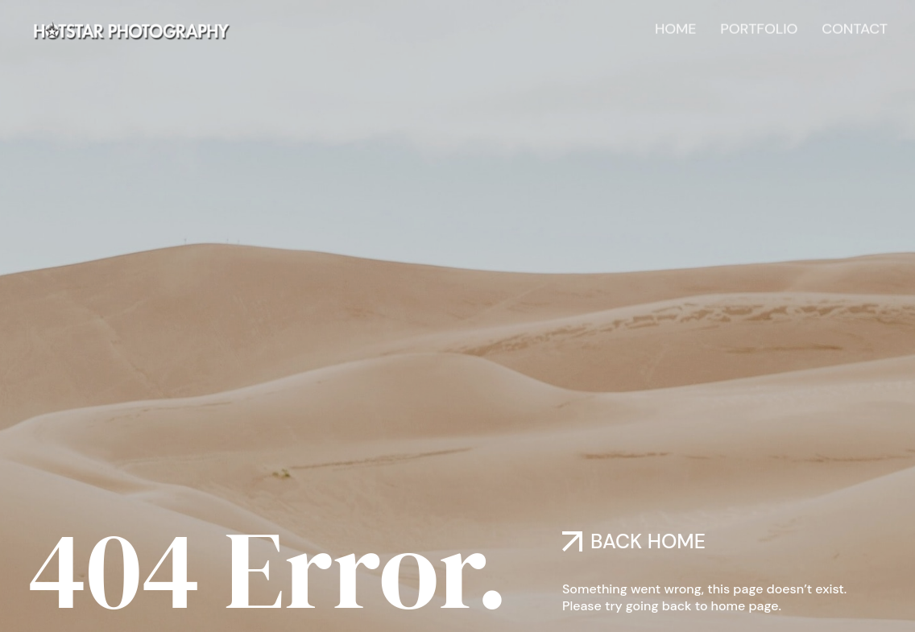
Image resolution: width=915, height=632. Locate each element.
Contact (855, 27)
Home (675, 27)
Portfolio (758, 27)
